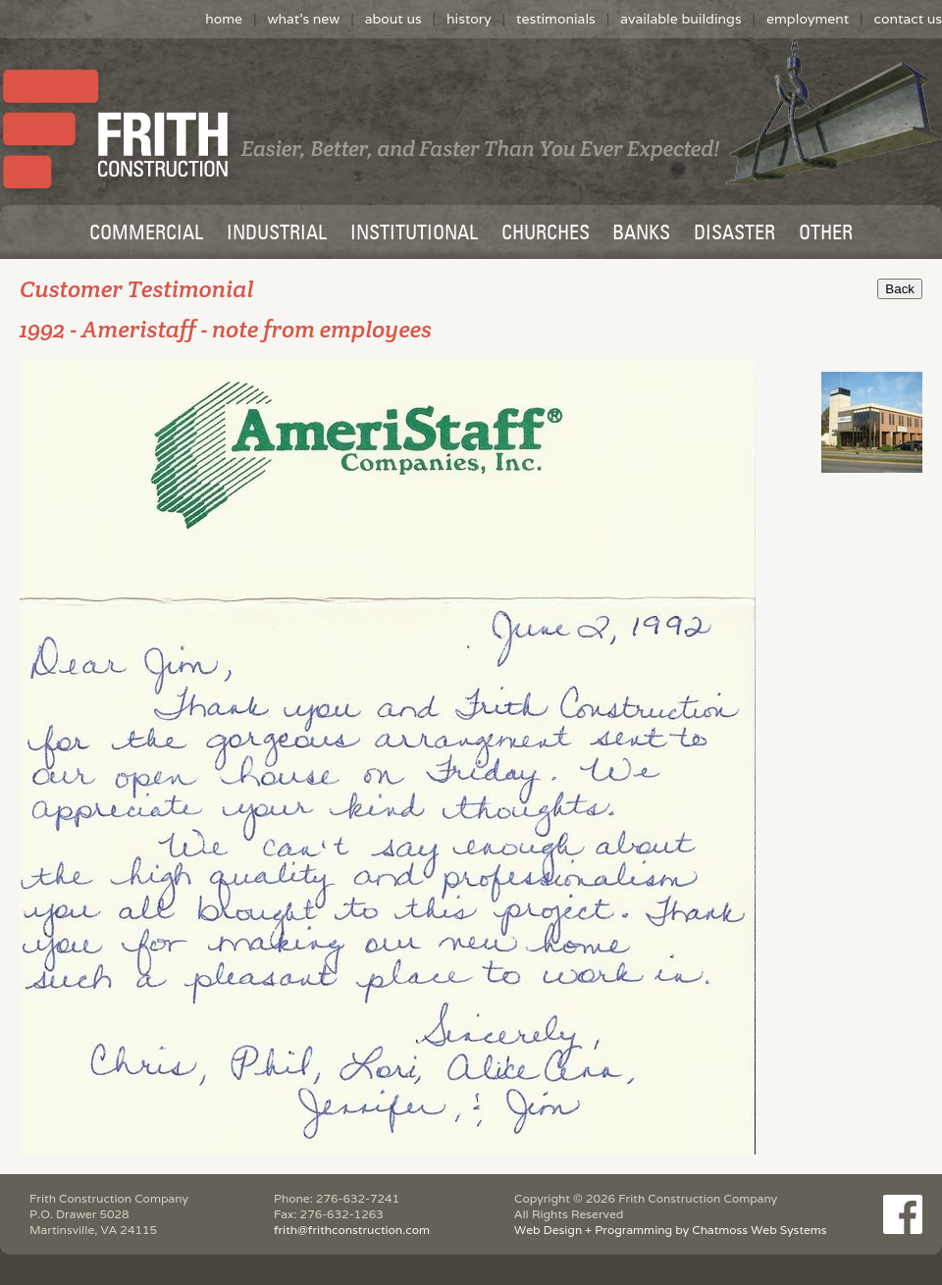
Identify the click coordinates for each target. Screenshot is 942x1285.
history (469, 18)
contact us (908, 18)
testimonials (556, 18)
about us (393, 18)
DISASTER (734, 234)
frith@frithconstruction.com (352, 1229)
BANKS (641, 234)
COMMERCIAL (146, 234)
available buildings (680, 18)
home (223, 18)
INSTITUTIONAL (414, 234)
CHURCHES (545, 234)
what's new (303, 18)
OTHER (826, 234)
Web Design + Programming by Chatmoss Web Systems (670, 1229)
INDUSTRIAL (277, 234)
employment (807, 18)
